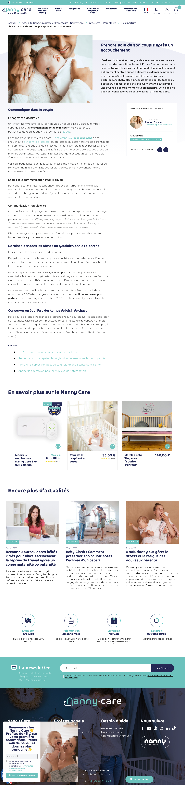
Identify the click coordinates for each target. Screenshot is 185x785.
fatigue (66, 131)
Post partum (156, 139)
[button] (156, 9)
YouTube (150, 730)
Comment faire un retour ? (116, 736)
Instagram (162, 730)
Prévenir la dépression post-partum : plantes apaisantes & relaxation (60, 364)
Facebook (143, 730)
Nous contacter (139, 779)
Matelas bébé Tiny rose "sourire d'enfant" (133, 460)
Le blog (11, 743)
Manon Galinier (154, 122)
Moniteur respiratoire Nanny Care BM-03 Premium (26, 460)
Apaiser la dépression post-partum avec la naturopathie (52, 371)
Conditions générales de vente (24, 732)
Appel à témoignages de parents (25, 750)
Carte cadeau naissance (20, 754)
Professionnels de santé (67, 728)
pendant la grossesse (36, 141)
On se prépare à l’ (72, 138)
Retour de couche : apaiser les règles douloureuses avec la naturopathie (61, 358)
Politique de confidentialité (22, 746)
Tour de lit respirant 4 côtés (77, 458)
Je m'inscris (162, 668)
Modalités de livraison (112, 732)
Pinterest (156, 730)
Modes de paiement (112, 728)
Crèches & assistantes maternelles (72, 732)
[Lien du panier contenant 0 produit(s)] (176, 9)
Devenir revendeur (64, 736)
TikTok (175, 730)
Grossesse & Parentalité (140, 139)
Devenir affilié (61, 739)
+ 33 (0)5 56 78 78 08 (99, 780)
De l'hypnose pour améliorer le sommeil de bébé (48, 352)
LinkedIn (168, 730)
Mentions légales (16, 728)
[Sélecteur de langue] (146, 11)
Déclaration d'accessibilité (21, 739)
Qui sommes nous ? (18, 736)
